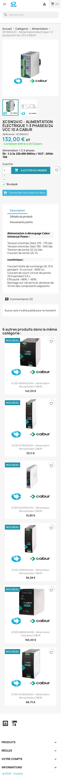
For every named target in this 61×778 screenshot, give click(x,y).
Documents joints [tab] (21, 222)
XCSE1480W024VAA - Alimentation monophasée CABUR (30, 385)
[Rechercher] (30, 14)
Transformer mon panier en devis (24, 193)
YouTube (5, 723)
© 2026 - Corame (12, 773)
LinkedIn (14, 723)
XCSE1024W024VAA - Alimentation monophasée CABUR (30, 509)
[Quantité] (6, 170)
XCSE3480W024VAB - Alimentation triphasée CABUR (30, 634)
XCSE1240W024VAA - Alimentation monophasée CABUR (30, 696)
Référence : (8, 134)
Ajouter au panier (31, 170)
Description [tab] (17, 210)
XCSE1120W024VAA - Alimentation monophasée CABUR (30, 571)
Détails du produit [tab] (21, 216)
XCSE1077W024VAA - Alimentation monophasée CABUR (30, 447)
